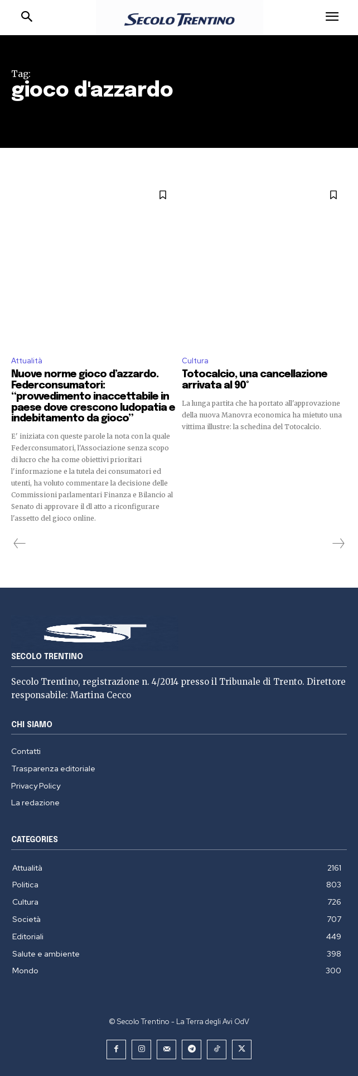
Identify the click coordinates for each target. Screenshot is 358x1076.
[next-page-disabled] (338, 543)
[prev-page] (19, 543)
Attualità (26, 361)
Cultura (195, 361)
